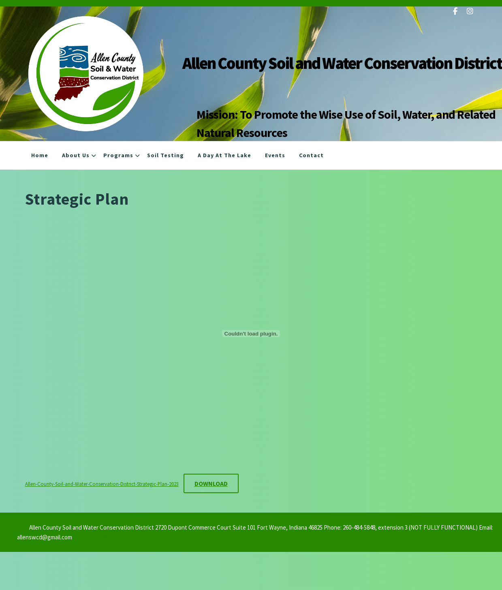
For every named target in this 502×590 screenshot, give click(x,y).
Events (275, 155)
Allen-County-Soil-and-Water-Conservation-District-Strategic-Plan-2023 (102, 484)
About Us (76, 155)
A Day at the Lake (224, 155)
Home (39, 155)
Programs (118, 155)
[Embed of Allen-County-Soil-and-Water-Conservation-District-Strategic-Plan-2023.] (251, 333)
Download (211, 483)
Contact (311, 155)
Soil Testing (165, 155)
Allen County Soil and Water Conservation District (342, 63)
